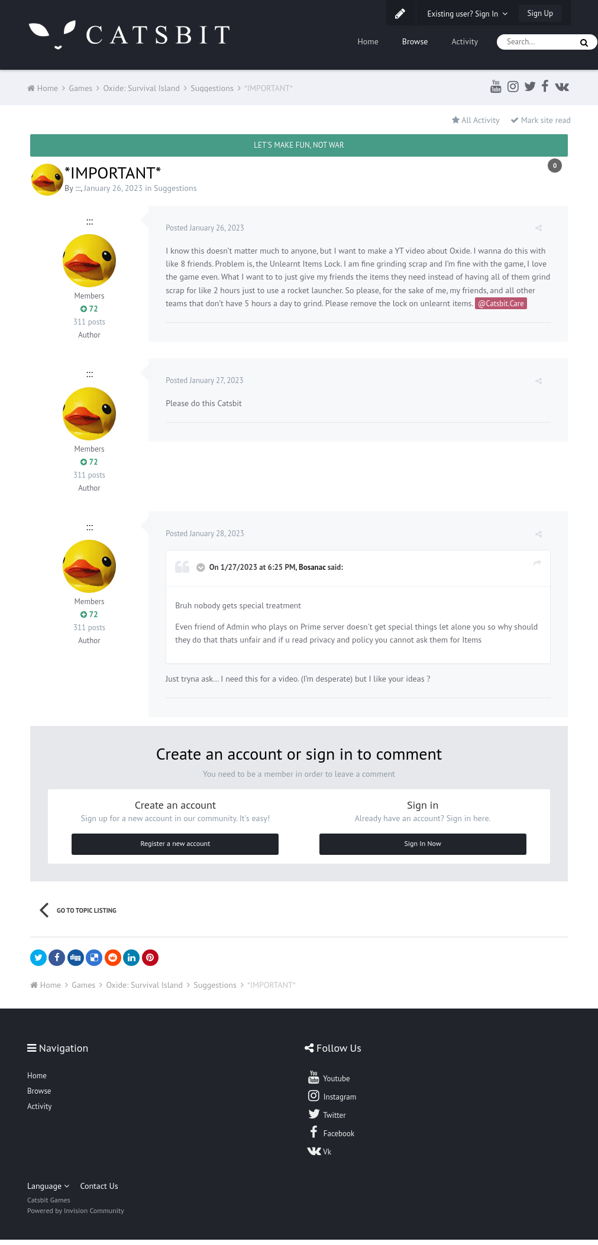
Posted (205, 228)
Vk (318, 1155)
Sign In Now (422, 848)
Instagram (331, 1100)
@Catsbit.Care (522, 303)
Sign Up (540, 13)
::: (77, 188)
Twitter (325, 1119)
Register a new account (176, 848)
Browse (415, 41)
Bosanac (312, 573)
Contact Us (99, 1191)
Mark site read (540, 120)
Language (48, 1191)
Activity (464, 41)
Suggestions (175, 188)
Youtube (328, 1082)
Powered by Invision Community (75, 1215)
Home (367, 41)
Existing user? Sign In (468, 14)
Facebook (330, 1137)
